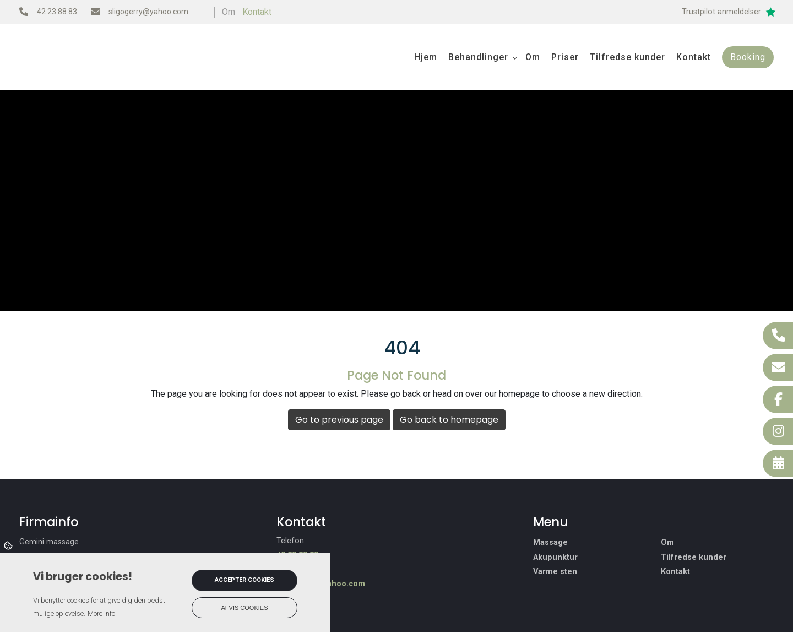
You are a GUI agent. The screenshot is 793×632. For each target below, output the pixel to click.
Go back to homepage (449, 419)
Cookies (9, 545)
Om (667, 543)
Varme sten (555, 572)
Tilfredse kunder (693, 557)
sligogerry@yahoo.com (148, 11)
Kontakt (256, 12)
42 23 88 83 (57, 11)
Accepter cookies (244, 580)
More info (101, 613)
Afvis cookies (244, 607)
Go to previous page (339, 419)
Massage (550, 543)
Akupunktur (555, 557)
